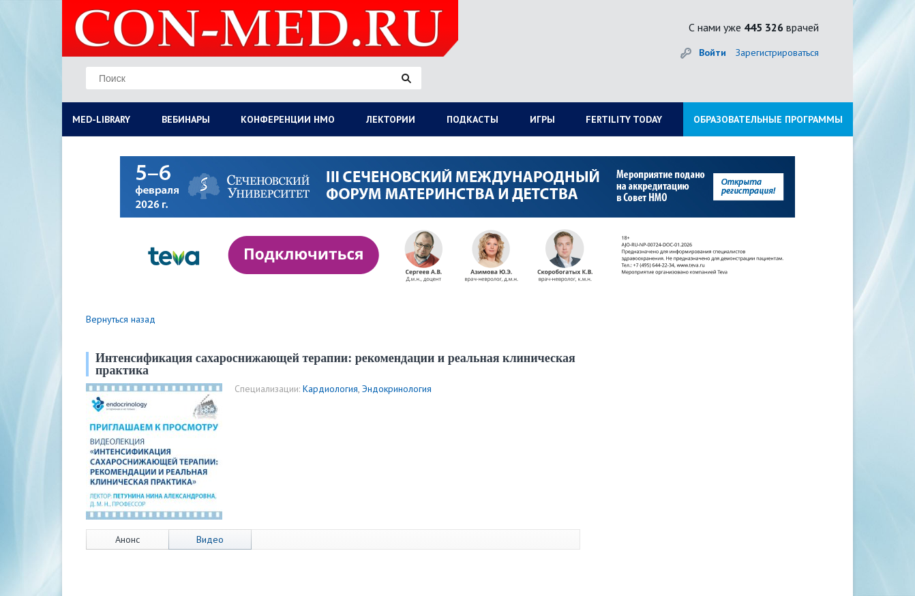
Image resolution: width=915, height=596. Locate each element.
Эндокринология (397, 389)
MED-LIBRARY (101, 119)
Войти (712, 52)
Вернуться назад (120, 319)
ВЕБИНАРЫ (186, 119)
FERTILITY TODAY (624, 119)
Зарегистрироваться (777, 52)
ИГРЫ (542, 119)
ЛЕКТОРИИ (390, 119)
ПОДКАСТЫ (472, 119)
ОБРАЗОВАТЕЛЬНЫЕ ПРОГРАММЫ (768, 119)
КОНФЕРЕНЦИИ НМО (288, 119)
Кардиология (330, 389)
